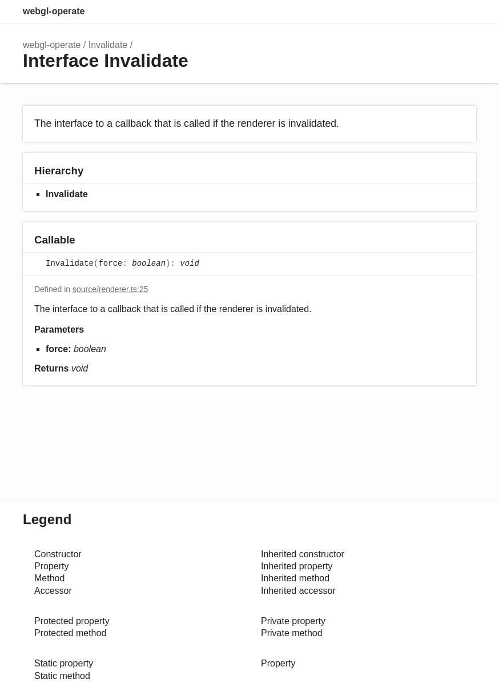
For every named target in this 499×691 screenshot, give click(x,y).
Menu (464, 11)
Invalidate (108, 45)
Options (439, 11)
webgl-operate (53, 11)
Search (416, 11)
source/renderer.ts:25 (110, 289)
